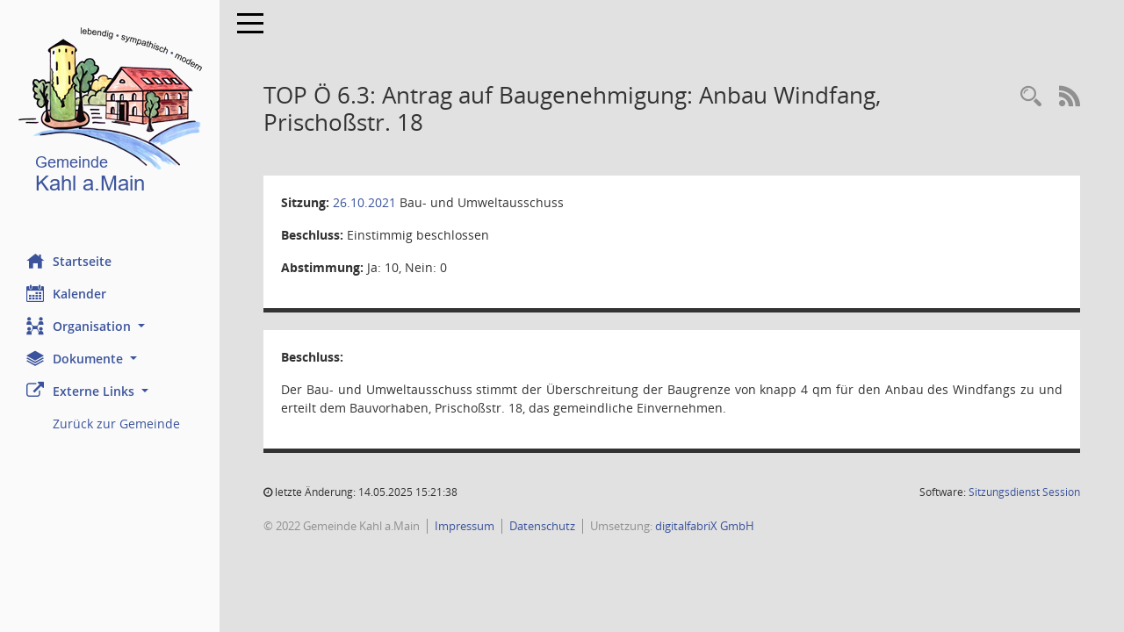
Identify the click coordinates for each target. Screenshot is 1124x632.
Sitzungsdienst (1024, 492)
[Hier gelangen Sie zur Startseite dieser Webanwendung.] (110, 113)
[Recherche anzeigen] (1031, 97)
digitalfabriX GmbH (704, 526)
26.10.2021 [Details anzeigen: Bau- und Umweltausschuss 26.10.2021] (364, 202)
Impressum (464, 526)
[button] (110, 326)
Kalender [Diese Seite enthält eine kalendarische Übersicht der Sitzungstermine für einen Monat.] (66, 293)
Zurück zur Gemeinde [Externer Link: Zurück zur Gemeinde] (116, 423)
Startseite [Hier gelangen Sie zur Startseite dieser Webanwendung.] (69, 260)
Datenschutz (542, 526)
